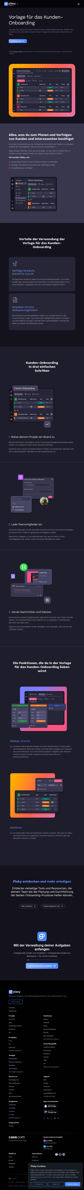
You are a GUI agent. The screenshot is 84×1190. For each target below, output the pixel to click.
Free (10, 1041)
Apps (10, 1022)
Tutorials (11, 1090)
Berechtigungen (48, 1036)
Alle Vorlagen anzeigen (16, 1072)
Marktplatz (12, 1163)
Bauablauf (12, 1065)
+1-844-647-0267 (49, 1096)
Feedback (46, 1086)
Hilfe (44, 1080)
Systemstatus (47, 1090)
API (10, 1032)
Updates (11, 1167)
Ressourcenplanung (15, 1062)
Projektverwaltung (49, 1047)
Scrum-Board (13, 1068)
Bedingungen (20, 1182)
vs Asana (11, 1111)
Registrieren (12, 1011)
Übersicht (12, 1019)
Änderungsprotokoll (15, 1026)
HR (44, 1063)
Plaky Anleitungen (14, 1083)
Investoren (35, 1160)
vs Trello (11, 1114)
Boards (45, 1019)
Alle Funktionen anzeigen (51, 1039)
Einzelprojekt (13, 1058)
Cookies (11, 1182)
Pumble (11, 1126)
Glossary (11, 1086)
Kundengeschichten (15, 1096)
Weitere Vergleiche (15, 1118)
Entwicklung (47, 1050)
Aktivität (45, 1032)
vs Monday (12, 1105)
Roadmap (12, 1029)
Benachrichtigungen (49, 1029)
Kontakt (45, 1083)
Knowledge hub (14, 1080)
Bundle (11, 1160)
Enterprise (12, 1047)
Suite (10, 1157)
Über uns (35, 1157)
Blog (10, 1093)
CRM (44, 1060)
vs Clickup (12, 1108)
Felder (45, 1026)
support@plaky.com (49, 1093)
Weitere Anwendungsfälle (51, 1067)
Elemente (46, 1022)
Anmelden (12, 1007)
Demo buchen (15, 1002)
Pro (10, 1044)
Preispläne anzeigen (15, 1050)
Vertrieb (46, 1057)
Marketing (46, 1053)
